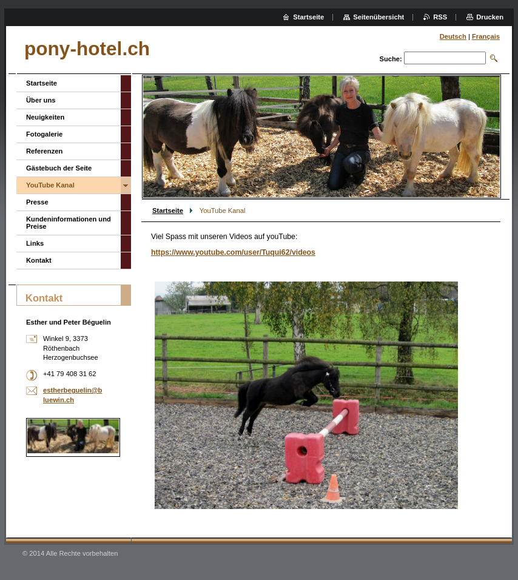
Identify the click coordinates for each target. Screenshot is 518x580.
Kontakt (39, 260)
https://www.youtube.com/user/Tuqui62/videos (233, 252)
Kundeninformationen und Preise (68, 222)
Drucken (489, 17)
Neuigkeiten (45, 117)
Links (35, 243)
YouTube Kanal (50, 185)
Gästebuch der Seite (59, 168)
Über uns (41, 100)
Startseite (167, 210)
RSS (440, 17)
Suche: (390, 58)
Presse (37, 202)
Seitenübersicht (378, 17)
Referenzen (44, 151)
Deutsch (453, 36)
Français (486, 36)
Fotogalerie (44, 134)
